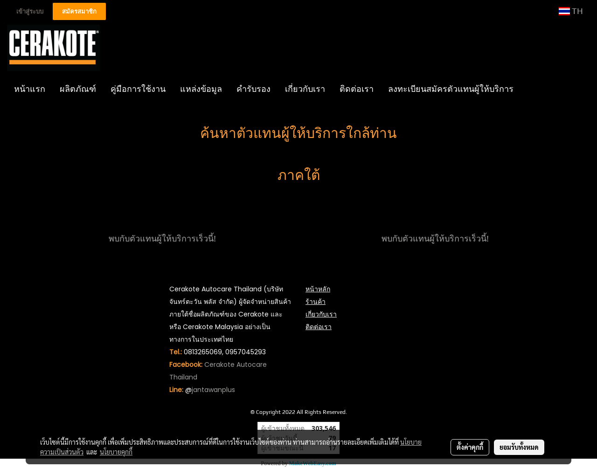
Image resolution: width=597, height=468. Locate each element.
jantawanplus (213, 389)
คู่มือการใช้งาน (138, 89)
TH (571, 11)
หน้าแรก (29, 89)
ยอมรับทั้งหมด (519, 447)
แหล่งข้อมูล (201, 89)
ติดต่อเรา (357, 89)
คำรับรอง (253, 89)
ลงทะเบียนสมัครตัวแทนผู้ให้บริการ (451, 89)
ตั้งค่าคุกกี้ (470, 447)
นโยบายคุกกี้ (116, 451)
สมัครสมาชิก (79, 11)
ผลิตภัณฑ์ (78, 89)
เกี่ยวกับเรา (305, 89)
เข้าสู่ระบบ (29, 11)
